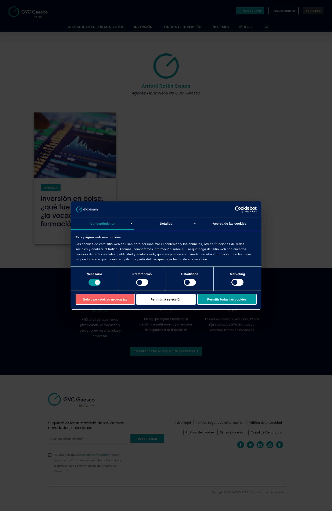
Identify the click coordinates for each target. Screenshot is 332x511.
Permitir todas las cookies (227, 299)
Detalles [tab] (166, 223)
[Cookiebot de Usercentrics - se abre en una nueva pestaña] (238, 209)
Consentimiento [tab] (102, 223)
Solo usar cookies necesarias (105, 299)
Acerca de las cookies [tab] (229, 223)
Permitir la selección (166, 299)
